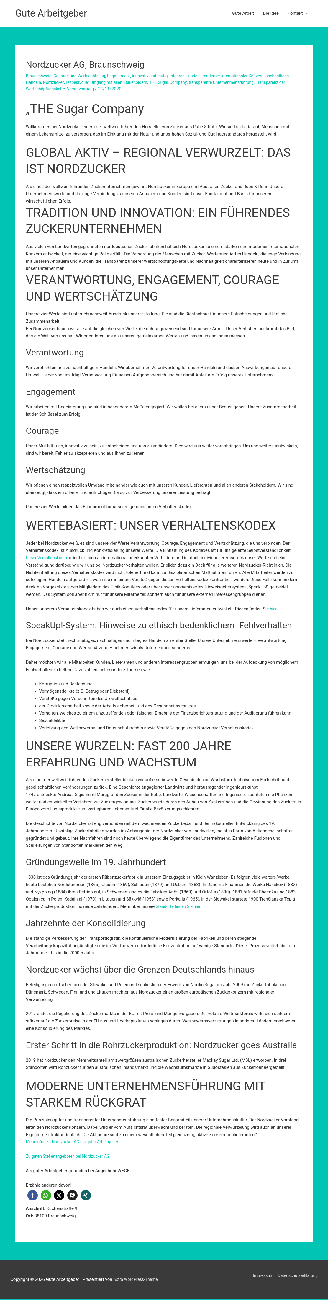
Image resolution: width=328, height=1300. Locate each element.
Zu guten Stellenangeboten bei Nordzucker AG (71, 1156)
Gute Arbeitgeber (54, 13)
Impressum (259, 1275)
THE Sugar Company (204, 82)
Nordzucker (81, 82)
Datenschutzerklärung (296, 1275)
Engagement (125, 76)
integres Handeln (197, 76)
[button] (32, 1195)
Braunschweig (40, 76)
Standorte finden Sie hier (180, 906)
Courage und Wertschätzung (83, 76)
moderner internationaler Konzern (249, 76)
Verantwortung (117, 89)
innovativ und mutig (159, 76)
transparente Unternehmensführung (262, 82)
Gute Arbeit (243, 13)
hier (273, 608)
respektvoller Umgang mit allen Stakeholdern (139, 82)
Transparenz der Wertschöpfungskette (63, 89)
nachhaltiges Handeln (47, 82)
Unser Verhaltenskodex (48, 557)
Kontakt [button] (295, 13)
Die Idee (271, 13)
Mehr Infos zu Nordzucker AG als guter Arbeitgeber (76, 1141)
